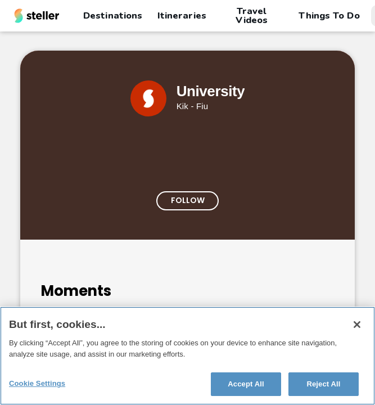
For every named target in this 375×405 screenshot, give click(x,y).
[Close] (357, 324)
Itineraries (182, 15)
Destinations (112, 15)
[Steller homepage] (36, 15)
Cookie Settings (37, 383)
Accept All (246, 384)
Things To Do (329, 15)
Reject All (323, 384)
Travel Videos (252, 15)
